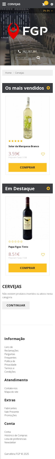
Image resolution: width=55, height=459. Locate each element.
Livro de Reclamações (11, 348)
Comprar (27, 167)
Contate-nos (10, 388)
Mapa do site (11, 391)
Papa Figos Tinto (18, 246)
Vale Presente (11, 411)
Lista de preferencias (15, 439)
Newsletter (10, 442)
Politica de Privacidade (10, 363)
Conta (7, 431)
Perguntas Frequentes (10, 355)
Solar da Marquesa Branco (24, 146)
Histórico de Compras (15, 435)
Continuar (16, 305)
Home (8, 72)
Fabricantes (10, 408)
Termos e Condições (10, 370)
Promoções (10, 415)
